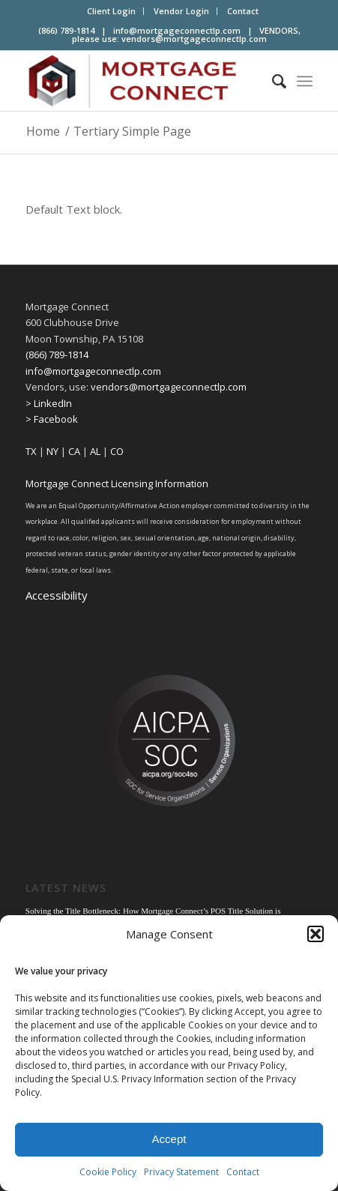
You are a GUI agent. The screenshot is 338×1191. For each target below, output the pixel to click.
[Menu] (305, 81)
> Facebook (51, 419)
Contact (242, 1172)
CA (74, 451)
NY (52, 451)
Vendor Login (181, 10)
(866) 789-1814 (56, 354)
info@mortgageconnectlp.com (177, 30)
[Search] (271, 81)
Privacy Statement (181, 1172)
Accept (169, 1139)
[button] (315, 933)
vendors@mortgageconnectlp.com (194, 38)
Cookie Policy (107, 1172)
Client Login (111, 10)
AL (95, 451)
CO (117, 451)
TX (31, 451)
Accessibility (56, 595)
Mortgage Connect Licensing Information (116, 483)
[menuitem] (111, 11)
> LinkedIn (48, 403)
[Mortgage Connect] (140, 81)
